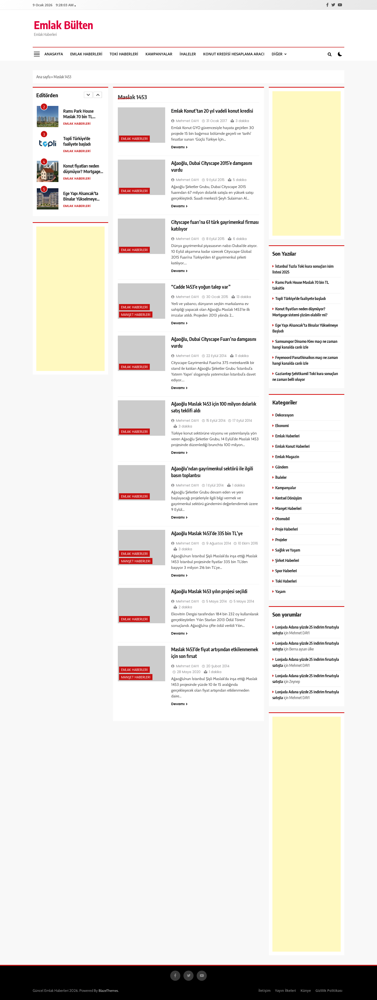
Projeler (281, 539)
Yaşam (280, 591)
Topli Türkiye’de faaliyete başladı (77, 141)
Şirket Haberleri (287, 560)
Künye (306, 990)
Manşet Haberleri (135, 314)
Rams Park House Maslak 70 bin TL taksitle (78, 116)
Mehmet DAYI (187, 120)
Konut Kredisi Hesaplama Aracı (233, 54)
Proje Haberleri (286, 529)
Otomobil (282, 518)
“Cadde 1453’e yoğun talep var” (201, 287)
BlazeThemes (108, 990)
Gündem (281, 466)
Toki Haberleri (124, 54)
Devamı (179, 147)
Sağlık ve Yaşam (287, 549)
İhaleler (188, 54)
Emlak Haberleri (86, 54)
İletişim (264, 990)
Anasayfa (53, 54)
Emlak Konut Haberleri (292, 446)
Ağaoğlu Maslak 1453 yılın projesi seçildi (209, 591)
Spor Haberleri (286, 570)
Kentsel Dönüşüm (288, 497)
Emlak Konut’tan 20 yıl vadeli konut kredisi (212, 111)
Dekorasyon (284, 414)
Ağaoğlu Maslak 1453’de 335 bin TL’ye (207, 533)
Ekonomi (282, 425)
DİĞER (277, 54)
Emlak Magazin (287, 456)
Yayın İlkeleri (285, 990)
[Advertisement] (70, 299)
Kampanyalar (158, 54)
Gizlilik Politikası (328, 990)
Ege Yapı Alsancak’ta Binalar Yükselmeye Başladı (80, 198)
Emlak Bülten (63, 25)
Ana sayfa (43, 76)
